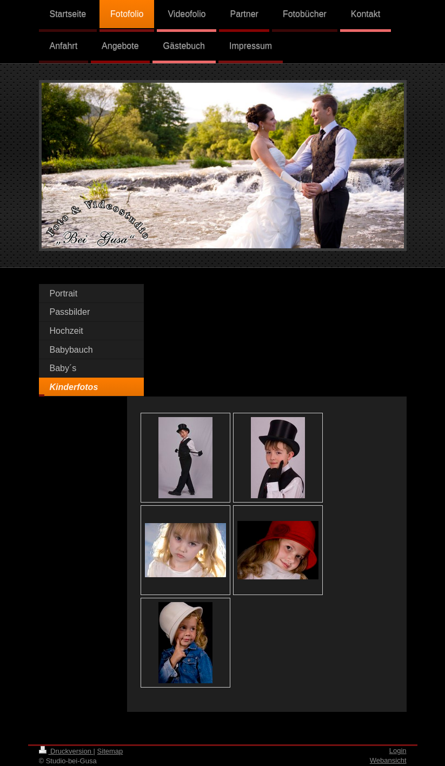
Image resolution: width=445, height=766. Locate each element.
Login (398, 751)
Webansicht (388, 760)
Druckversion (66, 751)
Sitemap (110, 751)
